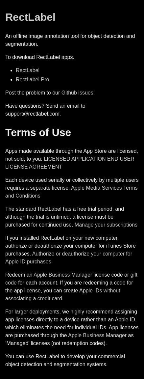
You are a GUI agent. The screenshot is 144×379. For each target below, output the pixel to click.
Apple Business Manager (63, 275)
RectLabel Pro (32, 79)
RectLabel (30, 17)
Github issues (77, 92)
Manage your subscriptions (106, 225)
